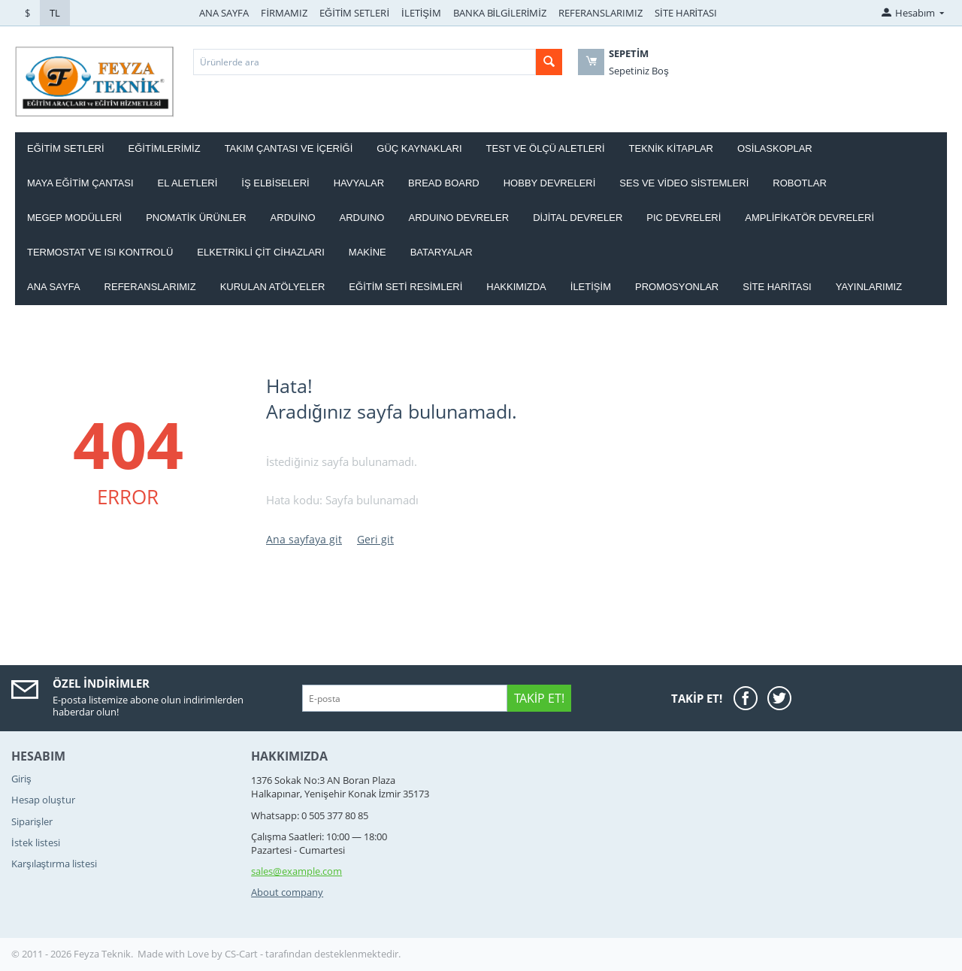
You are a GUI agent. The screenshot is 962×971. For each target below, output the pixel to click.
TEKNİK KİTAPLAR (671, 148)
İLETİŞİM (421, 13)
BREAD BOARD (443, 183)
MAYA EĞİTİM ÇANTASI (80, 183)
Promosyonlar (676, 286)
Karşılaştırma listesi (54, 863)
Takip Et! (539, 698)
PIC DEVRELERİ (683, 217)
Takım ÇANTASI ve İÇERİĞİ (289, 148)
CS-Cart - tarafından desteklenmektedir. (313, 953)
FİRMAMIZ (284, 13)
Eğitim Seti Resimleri (405, 286)
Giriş (21, 778)
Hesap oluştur (43, 799)
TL (55, 13)
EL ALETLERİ (188, 183)
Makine (367, 252)
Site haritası (777, 286)
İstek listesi (35, 842)
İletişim (590, 286)
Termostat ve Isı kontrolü (100, 252)
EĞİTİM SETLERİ (354, 13)
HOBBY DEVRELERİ (550, 183)
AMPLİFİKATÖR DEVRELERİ (809, 217)
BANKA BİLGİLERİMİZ (499, 13)
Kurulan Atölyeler (272, 286)
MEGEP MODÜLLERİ (74, 217)
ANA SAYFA (224, 13)
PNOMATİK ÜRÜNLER (196, 217)
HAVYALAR (359, 183)
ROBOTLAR (800, 183)
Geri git (375, 539)
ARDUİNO (293, 217)
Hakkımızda (516, 286)
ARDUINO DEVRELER (458, 217)
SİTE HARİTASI (686, 13)
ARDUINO (362, 217)
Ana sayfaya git (304, 539)
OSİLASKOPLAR (774, 148)
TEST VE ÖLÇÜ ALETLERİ (545, 148)
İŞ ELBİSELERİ (275, 183)
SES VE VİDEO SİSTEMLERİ (684, 183)
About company (287, 892)
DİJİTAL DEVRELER (577, 217)
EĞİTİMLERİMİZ (165, 148)
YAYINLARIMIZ (869, 286)
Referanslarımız (150, 286)
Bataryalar (441, 252)
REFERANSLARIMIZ (600, 13)
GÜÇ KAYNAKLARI (419, 148)
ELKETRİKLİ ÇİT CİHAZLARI (261, 252)
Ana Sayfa (53, 286)
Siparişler (32, 821)
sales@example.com (296, 871)
